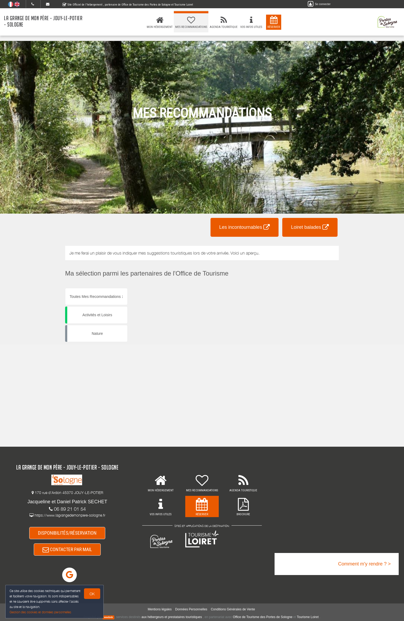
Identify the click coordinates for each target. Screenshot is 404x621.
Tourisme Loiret (308, 617)
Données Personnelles (191, 609)
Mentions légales (160, 609)
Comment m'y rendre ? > (364, 564)
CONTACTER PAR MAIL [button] (67, 549)
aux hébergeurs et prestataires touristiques (171, 617)
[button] (158, 288)
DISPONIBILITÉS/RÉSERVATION (67, 533)
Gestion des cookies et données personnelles (40, 612)
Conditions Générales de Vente (233, 609)
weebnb (108, 617)
